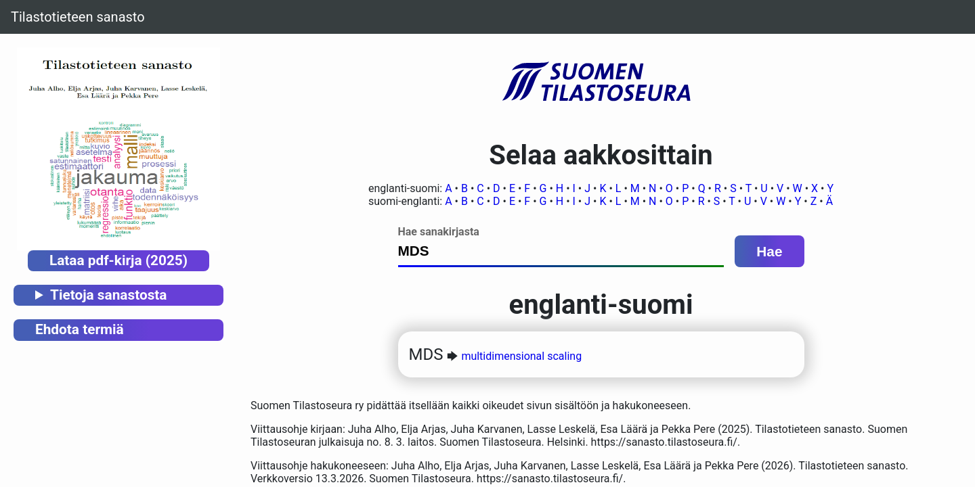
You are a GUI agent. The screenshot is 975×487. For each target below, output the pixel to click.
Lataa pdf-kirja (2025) (118, 260)
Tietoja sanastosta (108, 295)
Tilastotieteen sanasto (78, 17)
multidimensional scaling (521, 356)
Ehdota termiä (79, 329)
